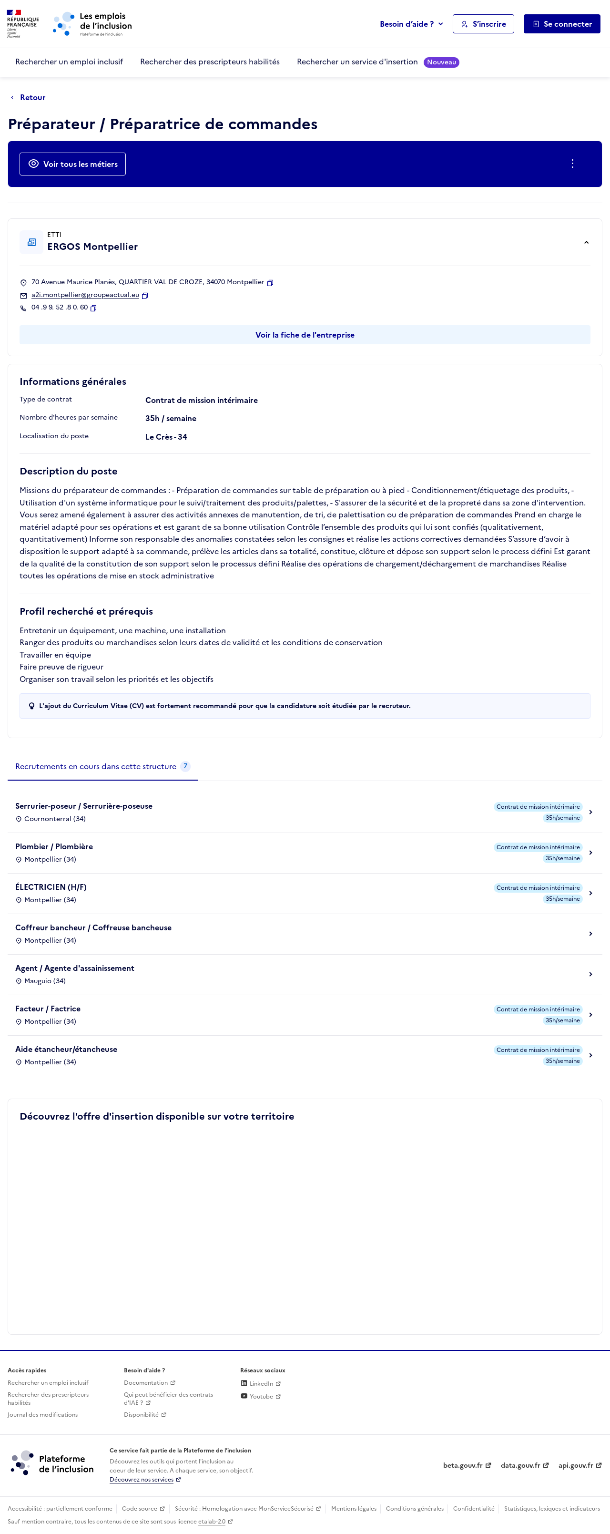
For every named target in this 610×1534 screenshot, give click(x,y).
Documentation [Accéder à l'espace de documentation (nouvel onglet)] (146, 1383)
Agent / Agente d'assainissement (74, 968)
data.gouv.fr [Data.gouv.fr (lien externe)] (520, 1466)
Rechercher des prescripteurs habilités (210, 61)
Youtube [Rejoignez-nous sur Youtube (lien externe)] (256, 1396)
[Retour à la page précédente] (31, 97)
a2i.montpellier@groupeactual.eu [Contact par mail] (85, 295)
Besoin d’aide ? (407, 24)
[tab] (103, 766)
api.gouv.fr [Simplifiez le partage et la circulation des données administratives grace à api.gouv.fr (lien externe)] (576, 1466)
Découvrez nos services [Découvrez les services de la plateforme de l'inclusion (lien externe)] (141, 1479)
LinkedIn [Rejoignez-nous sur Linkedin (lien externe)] (256, 1384)
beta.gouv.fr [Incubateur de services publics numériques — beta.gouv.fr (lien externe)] (463, 1466)
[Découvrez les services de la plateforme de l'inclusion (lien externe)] (53, 1462)
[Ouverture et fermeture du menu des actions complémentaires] (574, 164)
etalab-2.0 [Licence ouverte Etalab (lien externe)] (211, 1521)
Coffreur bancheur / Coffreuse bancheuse (93, 927)
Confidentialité (474, 1508)
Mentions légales (353, 1508)
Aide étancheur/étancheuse (66, 1049)
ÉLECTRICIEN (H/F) (51, 887)
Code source (139, 1508)
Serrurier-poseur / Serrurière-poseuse (83, 806)
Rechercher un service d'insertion (378, 62)
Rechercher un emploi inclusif (69, 61)
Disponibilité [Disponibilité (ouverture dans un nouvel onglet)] (141, 1414)
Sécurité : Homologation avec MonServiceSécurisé (244, 1508)
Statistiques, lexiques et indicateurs (552, 1508)
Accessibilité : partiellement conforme (60, 1508)
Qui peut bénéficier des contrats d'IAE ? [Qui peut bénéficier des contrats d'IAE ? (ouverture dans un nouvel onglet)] (168, 1398)
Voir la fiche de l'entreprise (305, 334)
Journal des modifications (43, 1414)
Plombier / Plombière (54, 846)
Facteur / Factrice (48, 1008)
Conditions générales (415, 1508)
